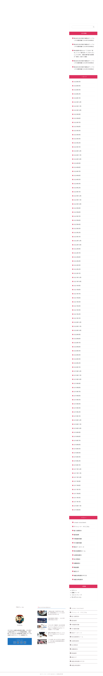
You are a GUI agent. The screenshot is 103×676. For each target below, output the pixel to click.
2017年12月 (77, 469)
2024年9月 (77, 163)
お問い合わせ (54, 2)
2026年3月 (77, 90)
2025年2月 (77, 143)
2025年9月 (77, 114)
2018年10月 (77, 428)
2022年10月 (77, 245)
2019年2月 (77, 412)
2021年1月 (77, 318)
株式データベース (79, 547)
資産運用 (76, 567)
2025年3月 (77, 139)
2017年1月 (77, 502)
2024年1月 (77, 192)
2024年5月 (77, 179)
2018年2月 (77, 461)
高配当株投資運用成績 (35, 2)
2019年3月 (77, 408)
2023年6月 (77, 220)
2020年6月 (77, 347)
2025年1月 (77, 147)
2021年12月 (77, 277)
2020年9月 (77, 334)
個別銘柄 (76, 535)
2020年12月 (77, 322)
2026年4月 (77, 86)
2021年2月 (77, 314)
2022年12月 (77, 241)
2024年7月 (77, 171)
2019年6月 (77, 396)
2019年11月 (77, 375)
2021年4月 (77, 306)
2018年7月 (77, 440)
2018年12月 (77, 420)
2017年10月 (77, 477)
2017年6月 (77, 493)
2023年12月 (77, 196)
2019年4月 (77, 404)
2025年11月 (77, 106)
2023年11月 (77, 200)
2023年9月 (77, 208)
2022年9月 (77, 249)
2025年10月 (77, 110)
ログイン (74, 590)
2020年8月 (77, 338)
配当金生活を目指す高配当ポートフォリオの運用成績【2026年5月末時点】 (84, 39)
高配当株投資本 (78, 579)
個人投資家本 (78, 530)
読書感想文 (77, 563)
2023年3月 (77, 228)
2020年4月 (77, 355)
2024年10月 (77, 159)
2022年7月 (77, 253)
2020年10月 (77, 330)
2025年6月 (77, 126)
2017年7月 (77, 489)
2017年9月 (77, 481)
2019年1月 (77, 416)
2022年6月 (77, 257)
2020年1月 (77, 367)
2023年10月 (77, 204)
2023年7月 (77, 216)
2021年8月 (77, 289)
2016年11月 (77, 506)
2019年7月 (77, 391)
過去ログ (76, 571)
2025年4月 (77, 135)
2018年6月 (77, 444)
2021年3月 (77, 310)
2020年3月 (77, 359)
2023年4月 (77, 224)
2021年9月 (77, 285)
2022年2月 (77, 269)
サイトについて (15, 2)
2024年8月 (77, 167)
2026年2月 (77, 94)
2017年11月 (77, 473)
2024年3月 (77, 183)
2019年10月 (77, 379)
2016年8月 (77, 510)
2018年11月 (77, 424)
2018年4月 (77, 453)
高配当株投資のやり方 (80, 575)
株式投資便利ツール (79, 551)
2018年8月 (77, 436)
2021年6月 (77, 298)
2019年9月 (77, 383)
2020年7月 (77, 343)
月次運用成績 (78, 543)
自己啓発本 (77, 559)
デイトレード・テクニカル (81, 526)
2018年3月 (77, 457)
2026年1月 (77, 98)
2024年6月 (77, 175)
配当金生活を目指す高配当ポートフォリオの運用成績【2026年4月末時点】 (84, 45)
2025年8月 (77, 118)
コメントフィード (77, 595)
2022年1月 (77, 273)
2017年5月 (77, 498)
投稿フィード (75, 592)
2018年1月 (77, 465)
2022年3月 (77, 265)
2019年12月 (77, 371)
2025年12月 (77, 102)
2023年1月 (77, 237)
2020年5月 (77, 351)
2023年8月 (77, 212)
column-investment (80, 522)
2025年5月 (77, 130)
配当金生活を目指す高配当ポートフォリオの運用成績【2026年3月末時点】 (84, 62)
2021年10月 (77, 281)
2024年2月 (77, 188)
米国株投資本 (78, 555)
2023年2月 (77, 232)
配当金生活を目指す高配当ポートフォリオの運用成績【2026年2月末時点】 (84, 68)
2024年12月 (77, 151)
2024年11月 (77, 155)
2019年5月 (77, 400)
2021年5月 (77, 302)
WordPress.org (76, 597)
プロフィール (73, 2)
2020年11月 (77, 326)
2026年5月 (77, 82)
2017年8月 (77, 485)
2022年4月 (77, 261)
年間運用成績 (78, 539)
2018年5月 (77, 449)
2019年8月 (77, 387)
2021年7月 (77, 294)
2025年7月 (77, 122)
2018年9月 (77, 432)
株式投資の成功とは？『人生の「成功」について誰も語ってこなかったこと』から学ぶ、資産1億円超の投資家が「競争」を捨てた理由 (84, 53)
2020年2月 (77, 363)
